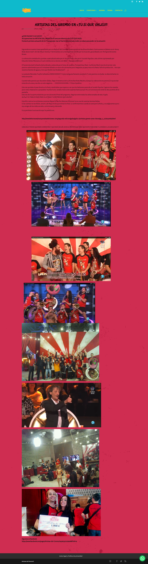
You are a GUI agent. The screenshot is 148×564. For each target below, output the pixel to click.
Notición (49, 29)
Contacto (118, 10)
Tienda (109, 10)
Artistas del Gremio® (28, 561)
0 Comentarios (57, 29)
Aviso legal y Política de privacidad (70, 556)
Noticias (44, 29)
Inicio (82, 10)
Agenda (102, 10)
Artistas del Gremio (29, 29)
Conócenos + (91, 10)
